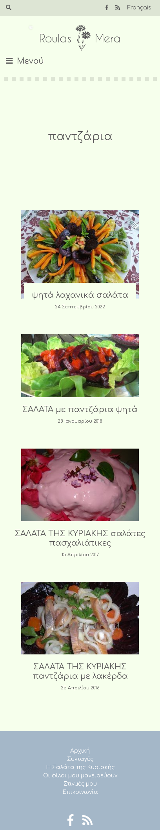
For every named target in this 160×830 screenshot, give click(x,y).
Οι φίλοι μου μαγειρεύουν (80, 776)
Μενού (30, 61)
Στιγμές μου (80, 784)
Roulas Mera (80, 38)
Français (139, 8)
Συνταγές (80, 759)
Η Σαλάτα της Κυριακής (80, 767)
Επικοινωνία (80, 792)
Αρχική (80, 751)
